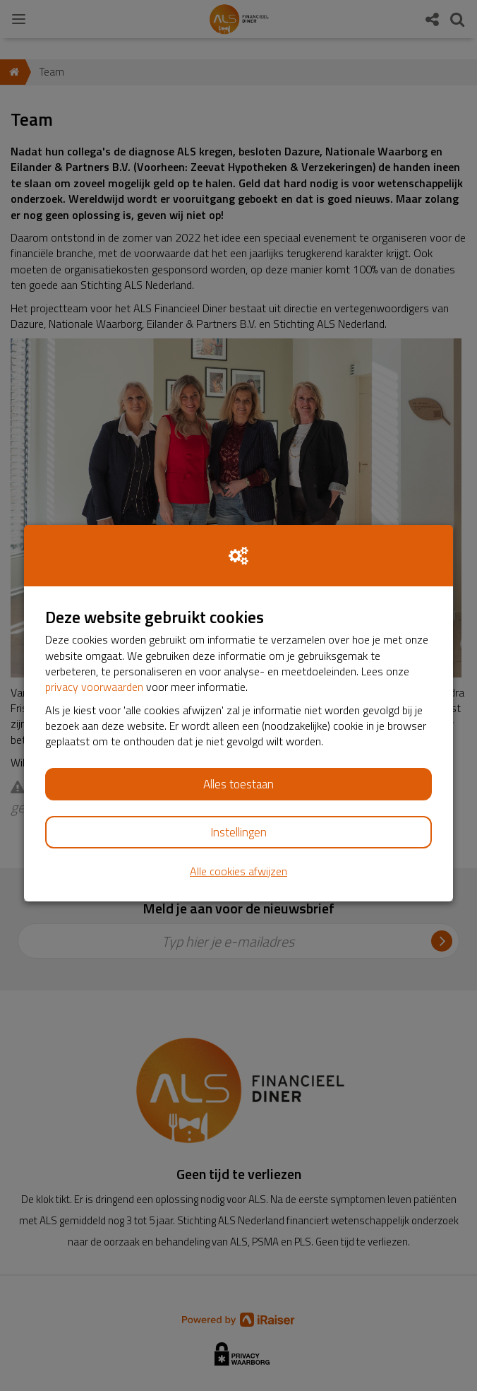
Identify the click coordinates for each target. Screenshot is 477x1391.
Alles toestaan (238, 784)
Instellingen (238, 832)
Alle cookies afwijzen (238, 871)
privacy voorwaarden (94, 686)
